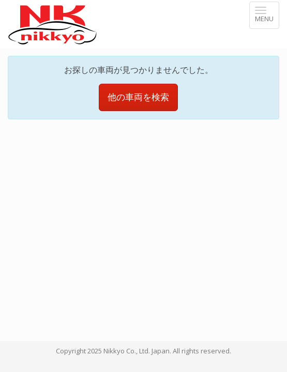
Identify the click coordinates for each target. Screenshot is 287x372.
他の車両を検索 (138, 80)
